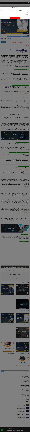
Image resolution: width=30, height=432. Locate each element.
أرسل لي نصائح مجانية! (15, 17)
